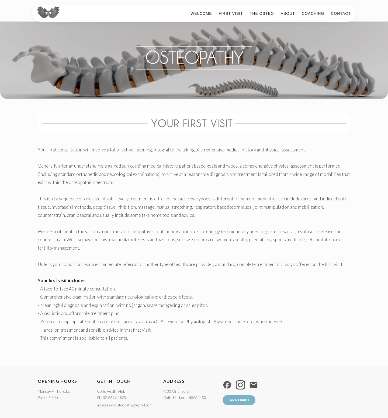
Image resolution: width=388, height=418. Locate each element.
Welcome (199, 15)
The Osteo (260, 15)
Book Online (239, 400)
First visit (229, 15)
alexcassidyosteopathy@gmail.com (125, 405)
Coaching (311, 15)
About (286, 15)
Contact (339, 15)
